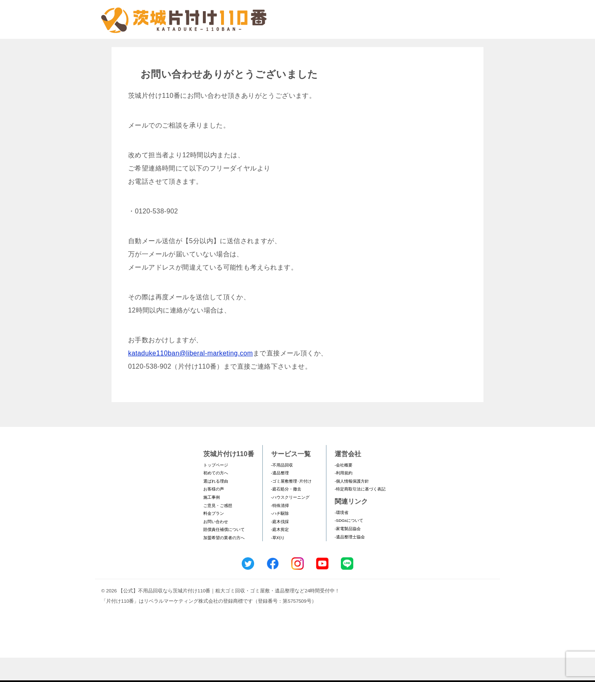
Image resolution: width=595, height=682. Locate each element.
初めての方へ (215, 497)
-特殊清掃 (280, 530)
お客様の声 (213, 513)
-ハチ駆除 (280, 537)
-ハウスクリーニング (290, 521)
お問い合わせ (215, 546)
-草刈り (278, 562)
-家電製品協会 (348, 553)
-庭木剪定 (280, 554)
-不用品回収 (282, 489)
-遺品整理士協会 (350, 561)
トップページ (215, 489)
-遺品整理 (280, 497)
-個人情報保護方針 (352, 505)
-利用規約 (343, 497)
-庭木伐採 (280, 546)
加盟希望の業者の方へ (224, 562)
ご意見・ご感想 (217, 530)
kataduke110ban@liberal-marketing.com (190, 377)
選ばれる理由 (215, 505)
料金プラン (213, 537)
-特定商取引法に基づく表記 (360, 513)
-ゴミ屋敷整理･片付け (291, 505)
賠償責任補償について (224, 554)
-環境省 (341, 537)
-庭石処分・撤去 (286, 513)
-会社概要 (343, 489)
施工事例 (211, 521)
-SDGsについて (349, 544)
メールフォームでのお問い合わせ (419, 48)
